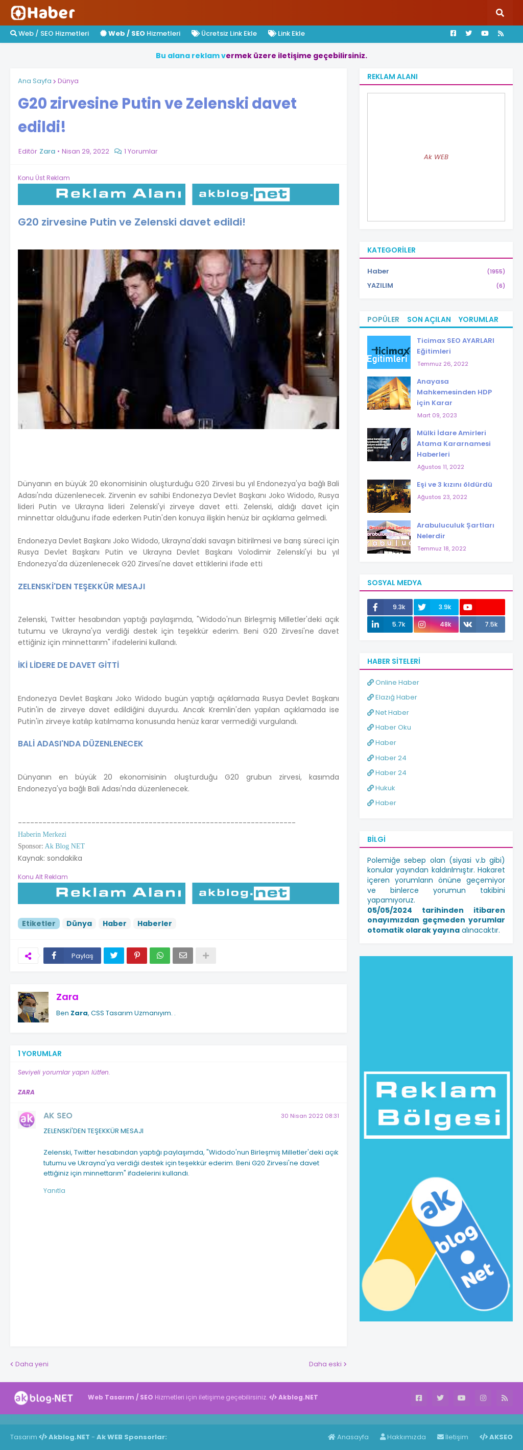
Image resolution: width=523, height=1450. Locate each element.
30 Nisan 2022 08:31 (310, 1116)
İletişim (452, 1437)
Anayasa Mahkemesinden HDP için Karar (454, 392)
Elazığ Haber (392, 697)
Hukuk (381, 788)
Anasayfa (348, 1437)
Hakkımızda (403, 1437)
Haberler (154, 923)
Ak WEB (436, 157)
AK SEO (58, 1115)
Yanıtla (54, 1190)
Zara (67, 996)
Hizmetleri (140, 33)
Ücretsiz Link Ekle (224, 33)
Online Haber (393, 682)
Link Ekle (286, 33)
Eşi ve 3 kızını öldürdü (454, 484)
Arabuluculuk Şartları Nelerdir (455, 530)
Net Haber (388, 712)
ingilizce (106, 1419)
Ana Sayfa (35, 81)
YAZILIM (436, 286)
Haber (115, 923)
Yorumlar (478, 319)
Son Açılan (429, 319)
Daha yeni (32, 1364)
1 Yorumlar (141, 151)
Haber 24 (387, 758)
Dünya (68, 81)
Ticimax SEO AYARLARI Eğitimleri (455, 346)
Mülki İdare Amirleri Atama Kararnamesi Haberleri (454, 443)
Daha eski (325, 1364)
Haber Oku (389, 727)
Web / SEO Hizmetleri (49, 33)
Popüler (383, 319)
